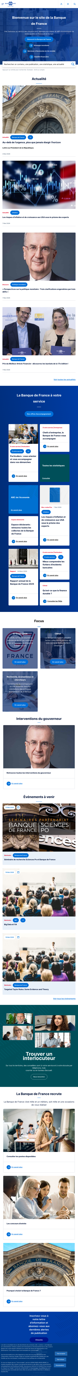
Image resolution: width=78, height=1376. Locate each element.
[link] (39, 46)
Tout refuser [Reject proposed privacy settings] (60, 1359)
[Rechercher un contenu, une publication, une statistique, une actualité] (39, 64)
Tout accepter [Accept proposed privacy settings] (61, 1353)
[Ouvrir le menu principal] (3, 4)
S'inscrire (39, 1340)
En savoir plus (16, 510)
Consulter (46, 478)
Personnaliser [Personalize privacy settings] (60, 1365)
